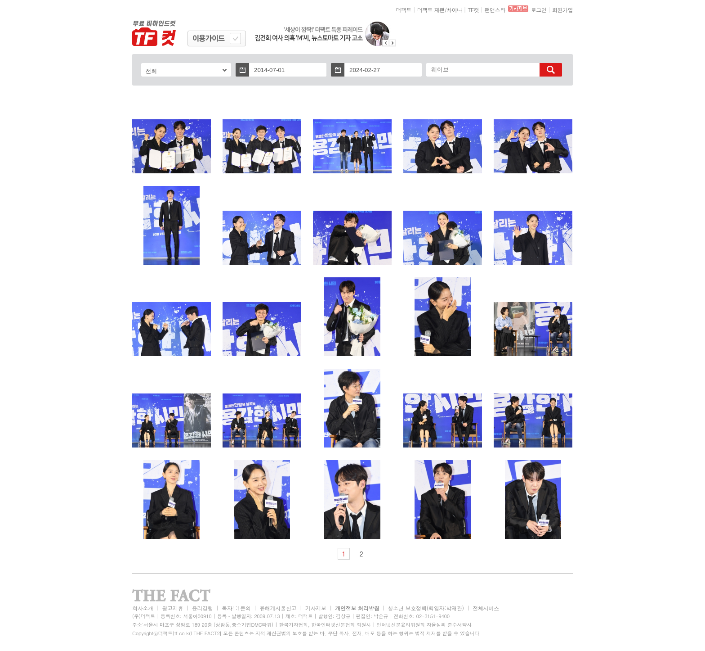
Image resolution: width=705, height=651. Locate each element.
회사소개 (142, 608)
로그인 (539, 10)
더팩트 (404, 10)
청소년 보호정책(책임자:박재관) (426, 608)
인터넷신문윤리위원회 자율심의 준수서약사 (424, 624)
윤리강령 (202, 608)
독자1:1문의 (236, 608)
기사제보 (315, 608)
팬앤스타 (495, 10)
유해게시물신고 (277, 608)
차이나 (454, 10)
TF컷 (473, 10)
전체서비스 (486, 608)
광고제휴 (172, 608)
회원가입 (562, 10)
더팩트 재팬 (431, 10)
